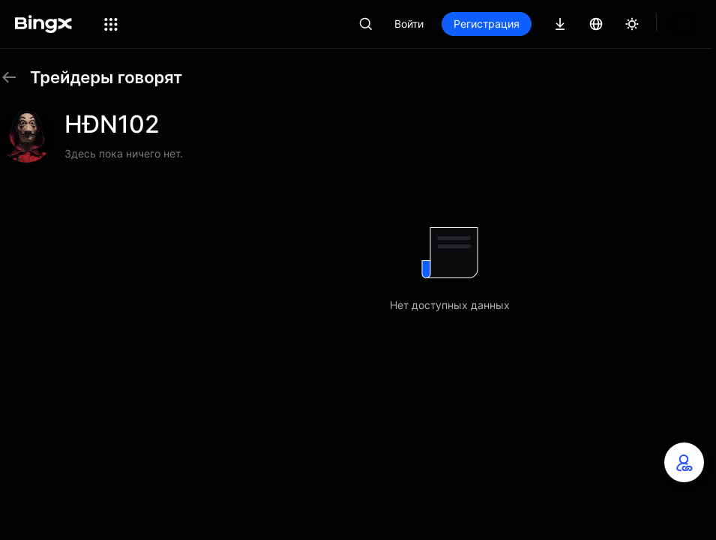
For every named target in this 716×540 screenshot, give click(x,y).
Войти (460, 23)
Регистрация (538, 23)
